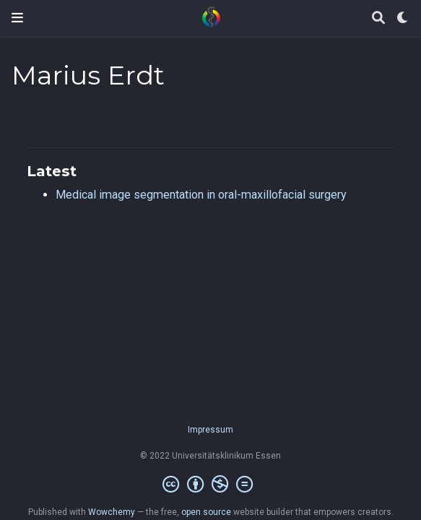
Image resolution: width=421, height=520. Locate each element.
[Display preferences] (402, 18)
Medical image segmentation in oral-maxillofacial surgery (201, 195)
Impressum (210, 430)
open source (206, 512)
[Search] (378, 18)
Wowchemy (111, 512)
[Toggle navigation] (17, 17)
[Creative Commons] (210, 484)
